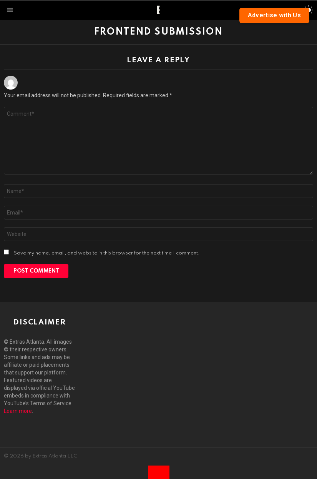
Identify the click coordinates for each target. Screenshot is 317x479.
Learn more (18, 411)
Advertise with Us (274, 15)
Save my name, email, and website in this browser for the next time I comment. (107, 253)
